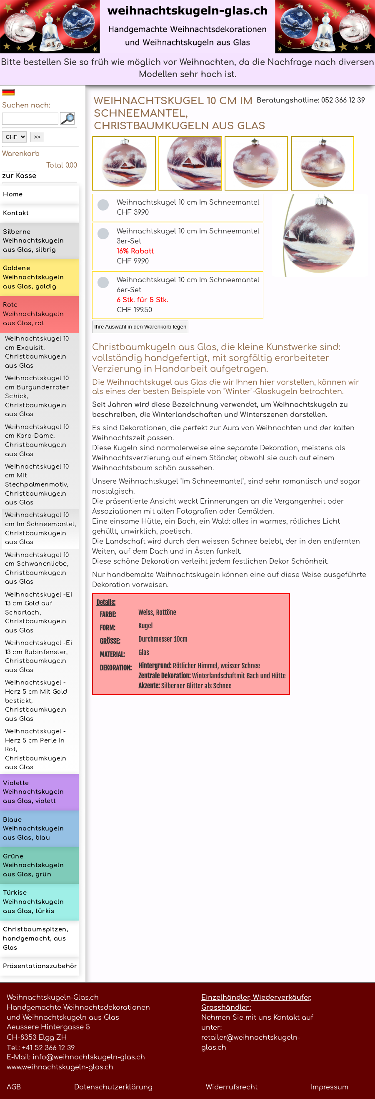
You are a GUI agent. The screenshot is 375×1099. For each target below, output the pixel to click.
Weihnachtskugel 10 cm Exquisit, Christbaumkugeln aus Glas (37, 352)
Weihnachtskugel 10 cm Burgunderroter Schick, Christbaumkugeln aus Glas (37, 396)
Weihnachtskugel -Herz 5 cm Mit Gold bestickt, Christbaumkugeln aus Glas (36, 700)
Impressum (329, 1087)
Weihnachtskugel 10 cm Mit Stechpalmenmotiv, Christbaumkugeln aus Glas (37, 484)
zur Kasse (19, 175)
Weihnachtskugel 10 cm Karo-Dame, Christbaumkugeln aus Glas (37, 440)
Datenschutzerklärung (113, 1087)
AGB (14, 1087)
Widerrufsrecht (232, 1087)
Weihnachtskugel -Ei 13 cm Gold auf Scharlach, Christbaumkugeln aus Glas (38, 612)
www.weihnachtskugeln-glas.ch (60, 1067)
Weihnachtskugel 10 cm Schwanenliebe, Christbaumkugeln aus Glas (37, 568)
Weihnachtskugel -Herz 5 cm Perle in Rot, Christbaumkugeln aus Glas (36, 749)
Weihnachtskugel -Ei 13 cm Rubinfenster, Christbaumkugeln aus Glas (38, 656)
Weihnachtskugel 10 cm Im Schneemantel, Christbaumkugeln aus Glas (40, 528)
